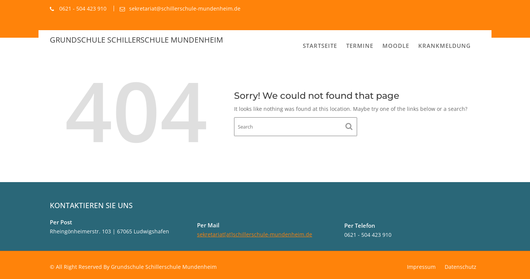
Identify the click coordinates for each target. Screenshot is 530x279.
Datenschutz (460, 266)
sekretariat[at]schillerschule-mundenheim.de (254, 234)
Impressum (421, 266)
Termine (359, 45)
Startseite (320, 45)
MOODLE (395, 45)
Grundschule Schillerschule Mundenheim (136, 40)
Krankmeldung (444, 45)
